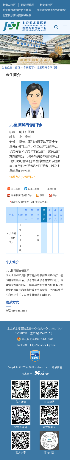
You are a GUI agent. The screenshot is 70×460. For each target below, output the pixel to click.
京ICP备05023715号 (41, 333)
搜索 (56, 27)
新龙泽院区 (46, 5)
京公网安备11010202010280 (37, 339)
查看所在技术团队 (21, 177)
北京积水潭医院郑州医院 (51, 10)
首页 (17, 67)
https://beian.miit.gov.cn (43, 345)
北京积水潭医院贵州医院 (17, 10)
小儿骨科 (25, 136)
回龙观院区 (27, 5)
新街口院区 (9, 5)
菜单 (64, 25)
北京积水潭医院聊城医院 (17, 15)
